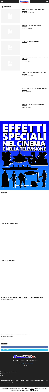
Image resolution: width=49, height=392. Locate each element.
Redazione (23, 61)
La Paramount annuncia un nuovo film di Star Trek (15, 334)
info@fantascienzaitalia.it (27, 363)
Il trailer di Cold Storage (8, 260)
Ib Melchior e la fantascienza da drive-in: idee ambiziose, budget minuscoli (22, 297)
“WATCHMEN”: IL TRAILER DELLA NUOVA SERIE (33, 9)
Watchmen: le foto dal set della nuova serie (34, 88)
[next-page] (2, 338)
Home (1, 4)
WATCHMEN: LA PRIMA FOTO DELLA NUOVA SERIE (34, 72)
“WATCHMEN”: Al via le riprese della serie (33, 104)
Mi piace (45, 346)
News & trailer (24, 11)
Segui (46, 349)
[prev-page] (1, 338)
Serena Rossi (24, 28)
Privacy (1, 375)
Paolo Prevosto (24, 12)
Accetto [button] (31, 390)
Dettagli (36, 390)
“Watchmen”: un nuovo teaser (30, 41)
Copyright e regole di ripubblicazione (8, 371)
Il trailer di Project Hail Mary (9, 223)
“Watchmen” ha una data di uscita (31, 25)
